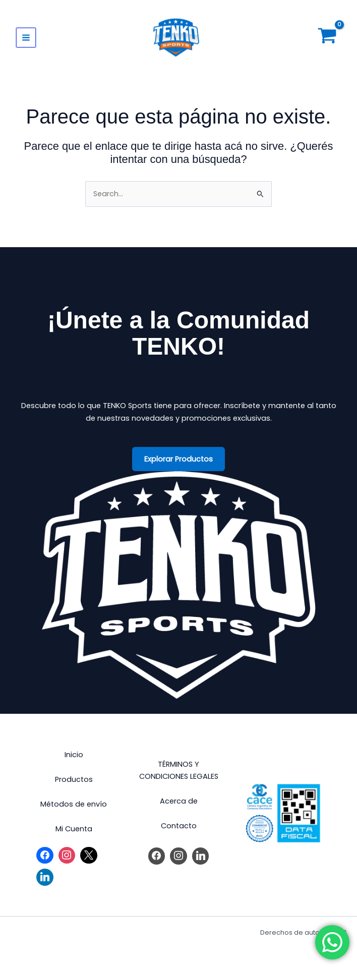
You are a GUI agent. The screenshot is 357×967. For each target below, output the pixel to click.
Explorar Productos (178, 459)
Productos (74, 779)
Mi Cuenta (73, 829)
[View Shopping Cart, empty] (327, 38)
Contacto (179, 826)
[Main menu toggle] (26, 37)
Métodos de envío (73, 804)
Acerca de (179, 801)
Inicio (74, 755)
